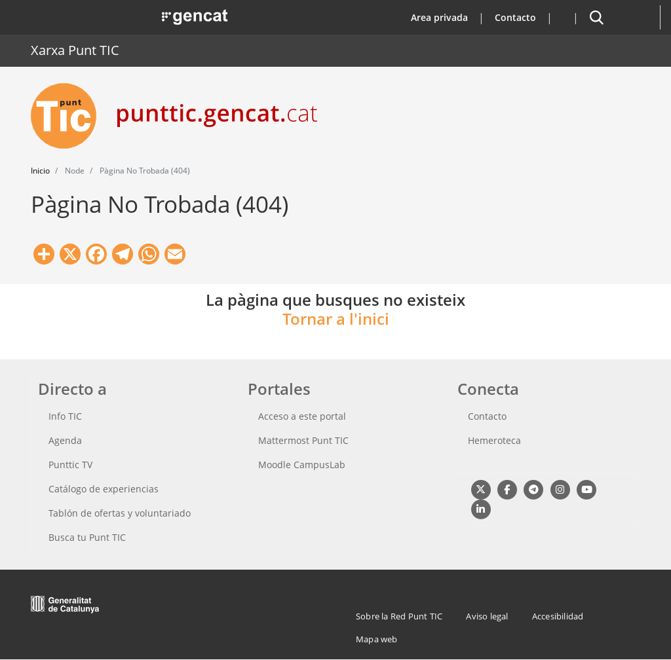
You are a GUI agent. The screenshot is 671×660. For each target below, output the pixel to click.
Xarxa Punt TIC (75, 50)
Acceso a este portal (302, 416)
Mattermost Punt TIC (303, 440)
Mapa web (377, 639)
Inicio (40, 170)
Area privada (439, 17)
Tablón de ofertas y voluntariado (119, 513)
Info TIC (65, 416)
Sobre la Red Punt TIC (399, 616)
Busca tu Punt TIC (87, 537)
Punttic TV (70, 464)
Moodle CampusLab (301, 464)
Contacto (515, 17)
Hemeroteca (494, 440)
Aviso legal (487, 616)
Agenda (65, 440)
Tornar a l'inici (335, 318)
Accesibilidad (558, 616)
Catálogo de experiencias (103, 489)
